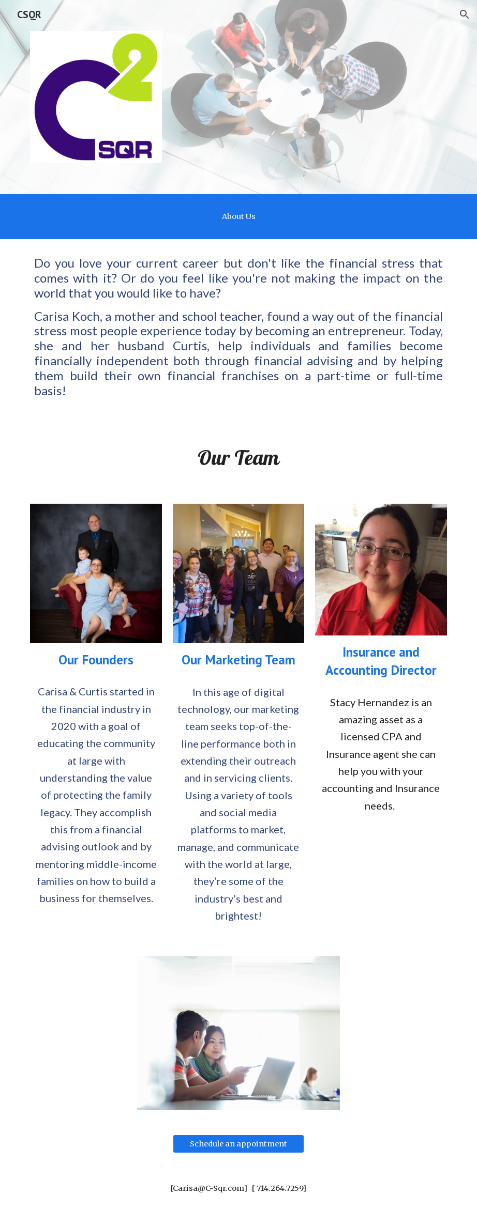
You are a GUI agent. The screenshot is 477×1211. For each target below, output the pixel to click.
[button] (464, 14)
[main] (238, 216)
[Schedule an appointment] (238, 1143)
